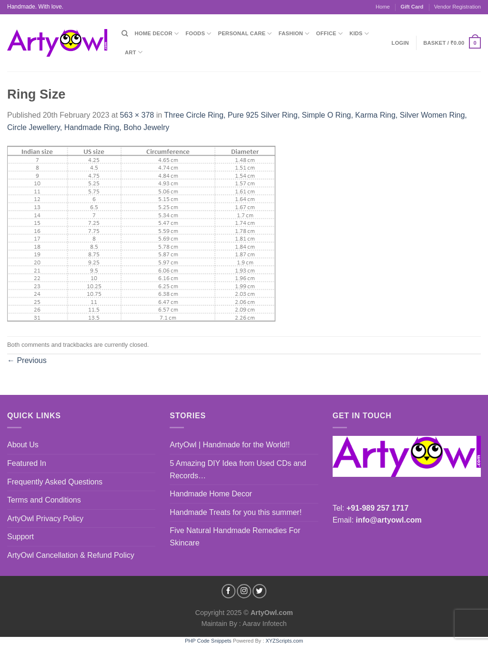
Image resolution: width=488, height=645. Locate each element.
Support (20, 537)
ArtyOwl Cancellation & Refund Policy (70, 555)
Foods (198, 33)
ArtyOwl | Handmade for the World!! (230, 445)
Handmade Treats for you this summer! (236, 512)
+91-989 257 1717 (377, 508)
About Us (23, 445)
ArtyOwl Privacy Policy (45, 518)
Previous (27, 360)
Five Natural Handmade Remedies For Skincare (235, 536)
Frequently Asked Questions (54, 482)
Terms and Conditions (44, 500)
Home (383, 7)
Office (329, 33)
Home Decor (156, 33)
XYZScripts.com (284, 641)
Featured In (26, 463)
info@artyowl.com (389, 520)
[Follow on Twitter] (260, 591)
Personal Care (245, 33)
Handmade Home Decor (211, 494)
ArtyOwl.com (272, 612)
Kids (359, 33)
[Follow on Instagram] (244, 591)
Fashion (294, 33)
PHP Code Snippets (208, 641)
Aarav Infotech (264, 623)
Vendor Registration (457, 7)
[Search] (125, 33)
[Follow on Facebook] (229, 591)
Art (133, 52)
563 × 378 (137, 115)
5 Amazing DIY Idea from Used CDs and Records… (238, 469)
